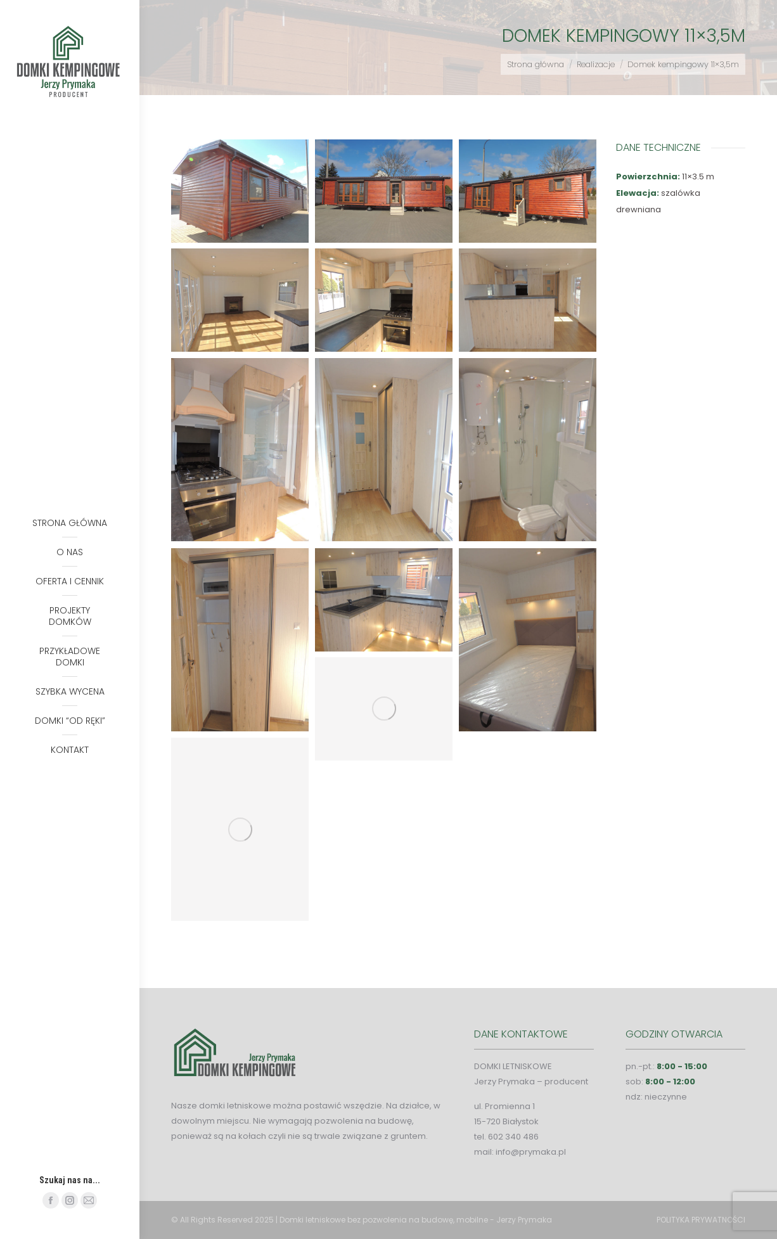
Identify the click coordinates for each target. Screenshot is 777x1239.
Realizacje (596, 64)
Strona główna (535, 64)
